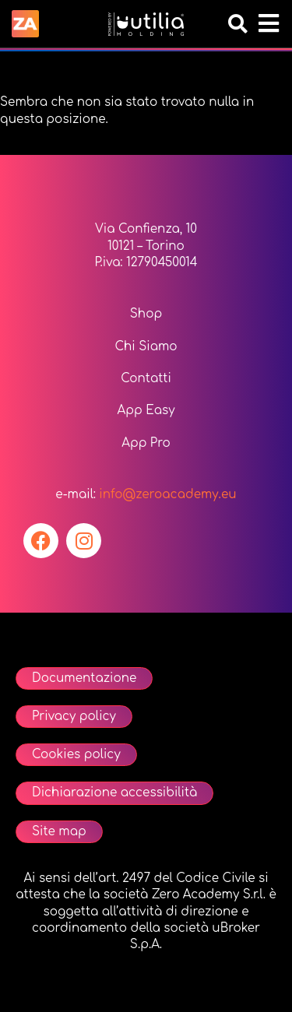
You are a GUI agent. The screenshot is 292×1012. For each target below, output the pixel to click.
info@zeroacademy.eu (167, 494)
